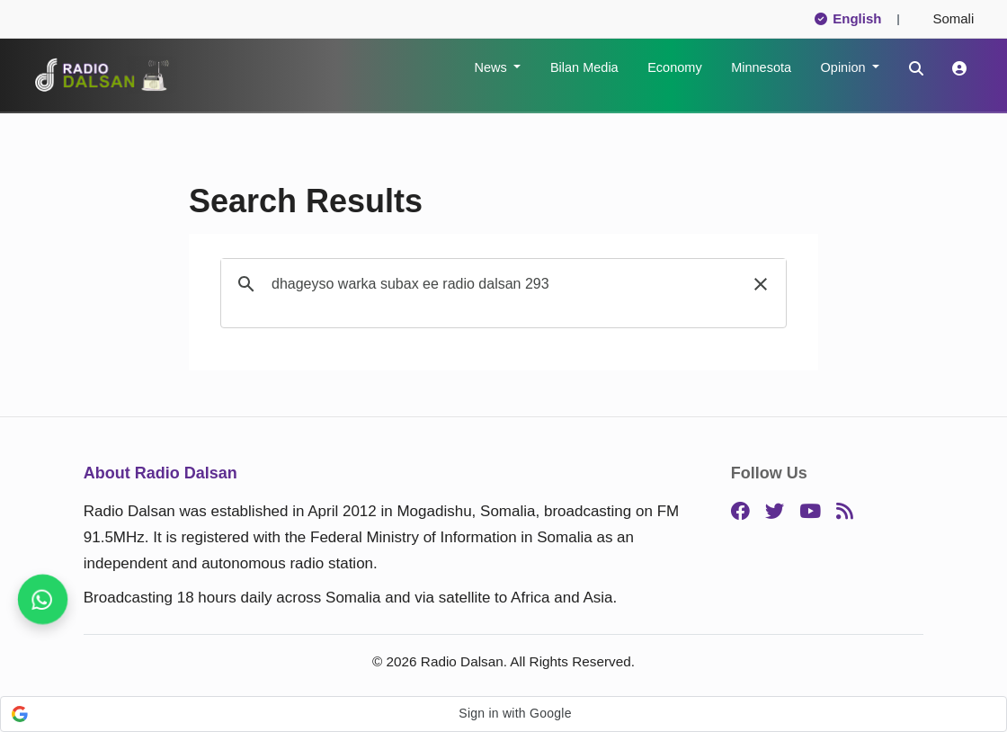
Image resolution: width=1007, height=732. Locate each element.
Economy (674, 67)
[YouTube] (810, 512)
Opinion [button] (845, 67)
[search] (501, 284)
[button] (760, 284)
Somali (946, 18)
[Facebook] (740, 512)
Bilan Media (584, 67)
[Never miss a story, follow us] (42, 599)
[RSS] (844, 512)
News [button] (492, 67)
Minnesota (761, 67)
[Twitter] (774, 512)
